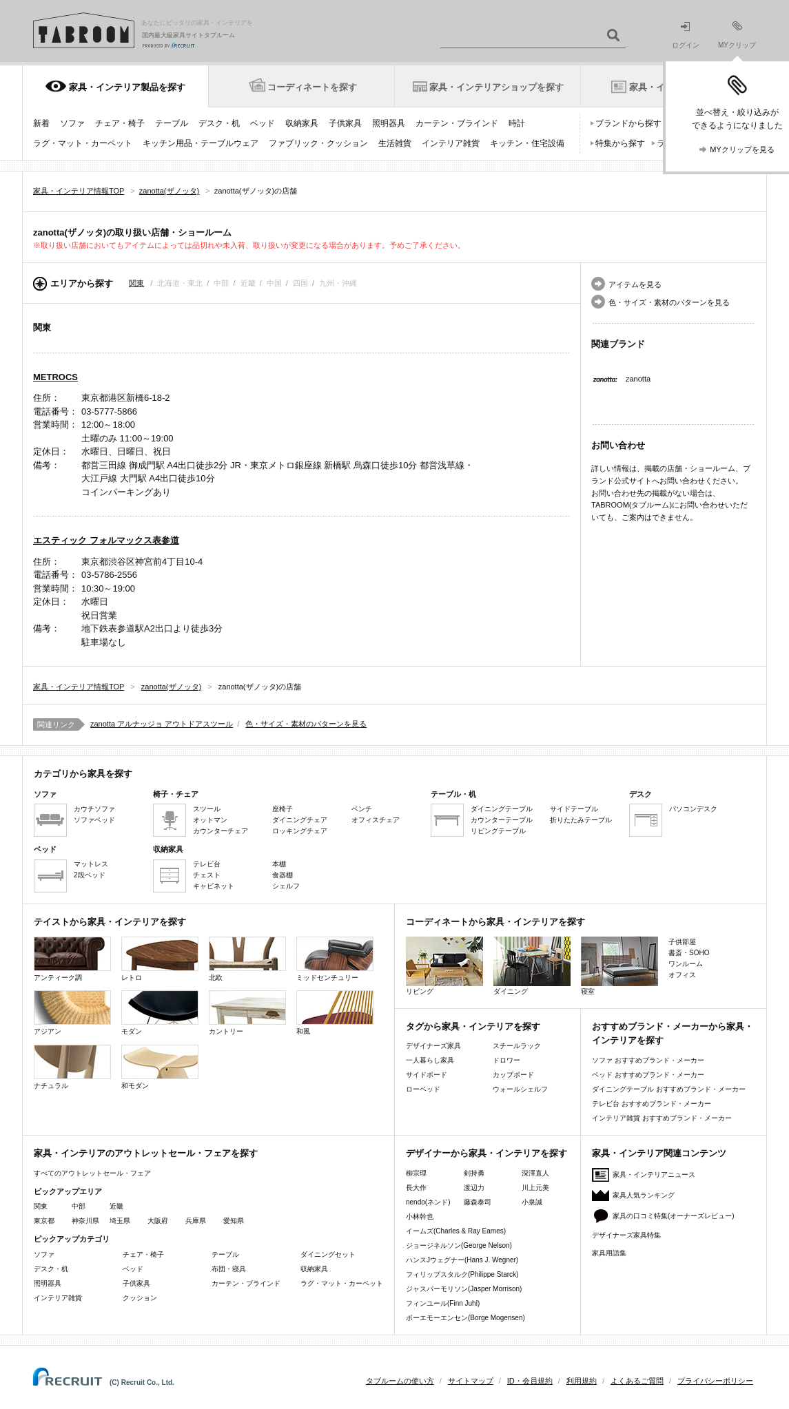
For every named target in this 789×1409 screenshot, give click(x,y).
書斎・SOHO (688, 953)
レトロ (159, 959)
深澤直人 (535, 1173)
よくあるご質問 (637, 1381)
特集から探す (620, 143)
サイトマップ (470, 1381)
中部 (78, 1206)
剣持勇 (474, 1173)
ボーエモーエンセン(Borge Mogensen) (465, 1318)
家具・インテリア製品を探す (127, 87)
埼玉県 (120, 1220)
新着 (41, 123)
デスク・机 (219, 123)
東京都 (44, 1220)
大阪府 (157, 1220)
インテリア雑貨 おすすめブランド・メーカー (662, 1118)
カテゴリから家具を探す (83, 774)
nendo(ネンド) (428, 1202)
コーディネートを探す (312, 87)
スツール (207, 809)
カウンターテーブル (502, 820)
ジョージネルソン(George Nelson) (459, 1245)
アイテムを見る (635, 284)
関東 (136, 283)
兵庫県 (195, 1220)
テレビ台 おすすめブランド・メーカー (651, 1103)
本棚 (279, 864)
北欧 (247, 959)
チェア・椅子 (120, 123)
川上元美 (535, 1187)
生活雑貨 (394, 143)
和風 (334, 1012)
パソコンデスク (693, 809)
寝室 (619, 966)
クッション (140, 1298)
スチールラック (517, 1046)
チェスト (207, 875)
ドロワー (506, 1060)
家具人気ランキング (644, 1195)
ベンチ (361, 809)
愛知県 (233, 1220)
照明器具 (388, 123)
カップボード (513, 1074)
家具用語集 (609, 1253)
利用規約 (581, 1381)
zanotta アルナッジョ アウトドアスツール (161, 724)
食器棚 (282, 875)
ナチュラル (72, 1067)
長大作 (416, 1187)
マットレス (91, 864)
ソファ (72, 123)
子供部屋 (682, 942)
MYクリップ (737, 35)
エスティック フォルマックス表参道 (106, 540)
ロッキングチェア (299, 831)
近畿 (116, 1206)
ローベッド (423, 1089)
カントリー (247, 1012)
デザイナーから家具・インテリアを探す (486, 1153)
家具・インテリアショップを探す (496, 87)
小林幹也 (419, 1216)
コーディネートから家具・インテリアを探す (495, 922)
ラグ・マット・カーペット (82, 143)
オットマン (210, 820)
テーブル (171, 123)
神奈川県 (85, 1220)
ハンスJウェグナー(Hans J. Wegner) (462, 1260)
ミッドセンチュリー (334, 959)
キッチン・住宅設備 (527, 143)
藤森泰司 (477, 1202)
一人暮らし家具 (430, 1060)
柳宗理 (416, 1173)
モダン (159, 1012)
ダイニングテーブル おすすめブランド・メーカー (669, 1089)
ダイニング (532, 966)
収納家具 (301, 123)
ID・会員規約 (530, 1381)
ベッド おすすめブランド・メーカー (648, 1074)
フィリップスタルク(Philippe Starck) (462, 1274)
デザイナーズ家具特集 (626, 1235)
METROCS (55, 377)
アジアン (72, 1012)
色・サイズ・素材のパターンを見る (669, 302)
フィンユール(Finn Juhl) (443, 1303)
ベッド (262, 123)
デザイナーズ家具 (433, 1046)
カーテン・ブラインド (457, 123)
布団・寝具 (229, 1269)
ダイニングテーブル (502, 809)
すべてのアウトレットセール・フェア (92, 1173)
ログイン (685, 35)
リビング (444, 966)
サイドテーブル (574, 809)
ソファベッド (94, 820)
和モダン (159, 1067)
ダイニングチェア (299, 820)
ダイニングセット (328, 1254)
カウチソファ (94, 809)
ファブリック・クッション (318, 143)
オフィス (682, 975)
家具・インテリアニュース (654, 1174)
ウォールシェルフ (520, 1089)
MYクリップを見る (742, 149)
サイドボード (426, 1074)
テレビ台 (207, 864)
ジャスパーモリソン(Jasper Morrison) (464, 1289)
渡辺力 (474, 1187)
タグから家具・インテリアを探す (473, 1026)
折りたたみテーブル (581, 820)
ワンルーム (685, 964)
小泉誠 (532, 1202)
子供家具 (345, 123)
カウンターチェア (220, 831)
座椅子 (282, 809)
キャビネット (213, 886)
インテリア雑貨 (451, 143)
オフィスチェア (375, 820)
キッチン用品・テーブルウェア (200, 143)
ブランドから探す (628, 123)
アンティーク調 (72, 959)
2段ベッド (89, 875)
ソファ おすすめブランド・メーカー (648, 1060)
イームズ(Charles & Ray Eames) (456, 1231)
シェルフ (286, 886)
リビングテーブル (498, 831)
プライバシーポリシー (715, 1381)
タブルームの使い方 (400, 1381)
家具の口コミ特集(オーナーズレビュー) (674, 1216)
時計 (517, 123)
